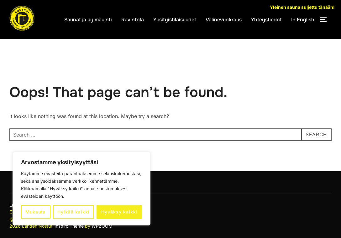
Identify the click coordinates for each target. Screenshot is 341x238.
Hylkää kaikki (73, 211)
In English (302, 19)
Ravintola (132, 19)
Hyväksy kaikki (119, 211)
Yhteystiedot (266, 19)
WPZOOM (102, 226)
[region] (81, 188)
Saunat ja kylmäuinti (88, 19)
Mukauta (35, 211)
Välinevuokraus (224, 19)
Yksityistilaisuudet (174, 19)
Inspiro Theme (69, 226)
